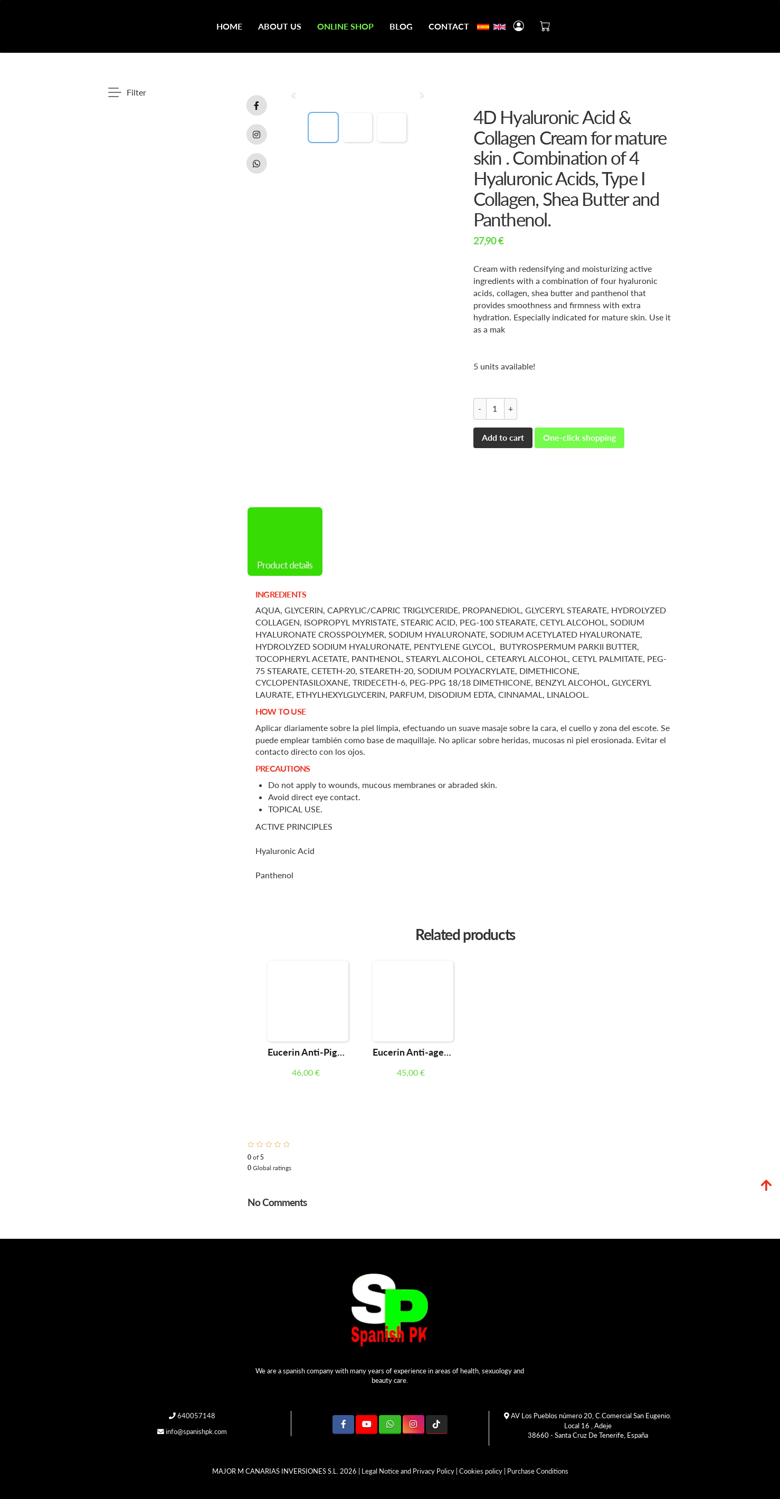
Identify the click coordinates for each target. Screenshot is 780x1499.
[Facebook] (343, 1424)
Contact (449, 26)
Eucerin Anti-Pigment (308, 1052)
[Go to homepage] (5, 26)
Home (229, 26)
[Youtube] (366, 1424)
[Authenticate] (11, 1480)
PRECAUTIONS (282, 768)
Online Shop (345, 26)
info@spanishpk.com (196, 1431)
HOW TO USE (280, 711)
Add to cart (503, 437)
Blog (401, 26)
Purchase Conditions (537, 1471)
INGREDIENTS (280, 594)
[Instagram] (413, 1424)
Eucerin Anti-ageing (413, 1052)
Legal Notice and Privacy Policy (408, 1471)
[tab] (465, 594)
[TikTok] (437, 1424)
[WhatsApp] (390, 1424)
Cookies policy (480, 1471)
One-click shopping (579, 437)
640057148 (196, 1415)
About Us (279, 26)
